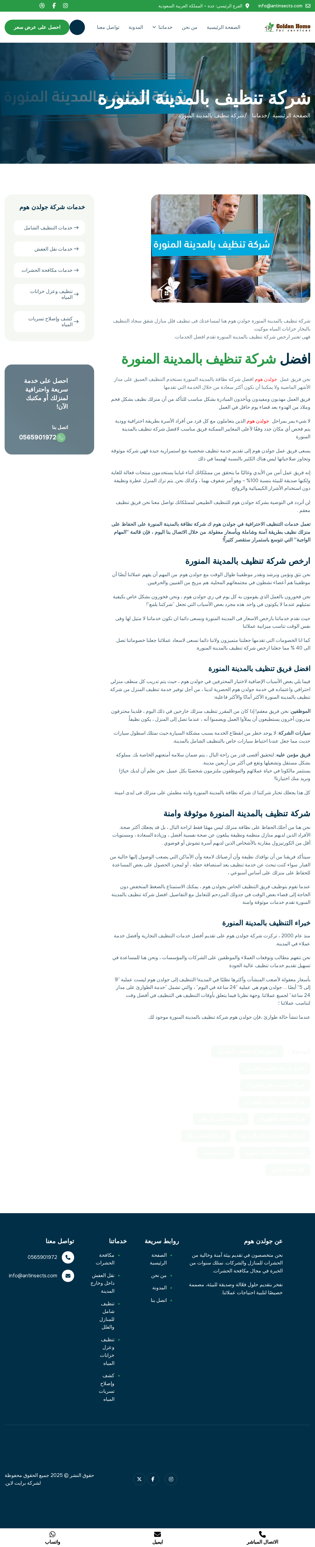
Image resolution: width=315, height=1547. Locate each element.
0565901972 (37, 444)
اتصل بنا (159, 1300)
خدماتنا (165, 27)
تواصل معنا (108, 27)
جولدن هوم (266, 384)
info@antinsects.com (280, 5)
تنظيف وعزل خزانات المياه (51, 295)
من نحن (189, 27)
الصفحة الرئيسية (223, 27)
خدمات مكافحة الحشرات (47, 271)
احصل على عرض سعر (37, 27)
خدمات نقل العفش (53, 249)
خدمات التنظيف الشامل (48, 228)
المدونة (136, 27)
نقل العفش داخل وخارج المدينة (102, 1283)
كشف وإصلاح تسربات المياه (50, 322)
